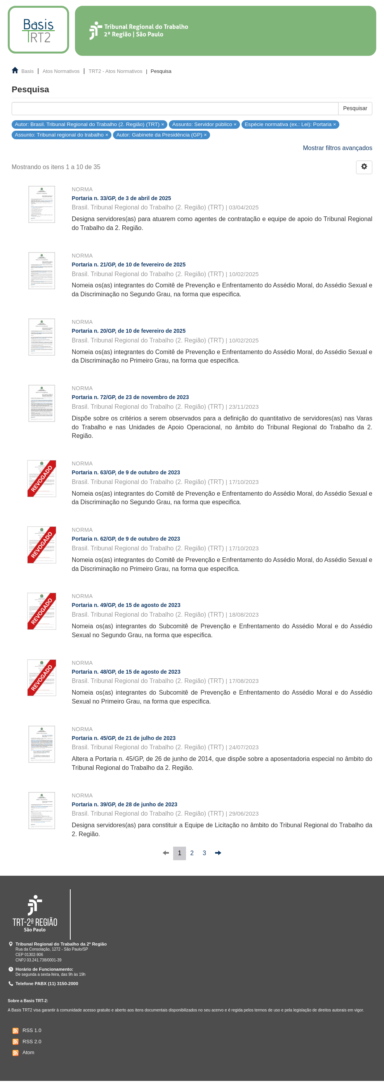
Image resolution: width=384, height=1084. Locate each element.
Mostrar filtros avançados (337, 148)
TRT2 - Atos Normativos (115, 71)
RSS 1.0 (25, 1030)
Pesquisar (355, 108)
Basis (27, 71)
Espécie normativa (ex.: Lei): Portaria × (290, 124)
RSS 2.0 (25, 1041)
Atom (22, 1052)
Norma (82, 189)
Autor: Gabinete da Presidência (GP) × (161, 135)
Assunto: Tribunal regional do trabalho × (61, 135)
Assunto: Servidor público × (204, 124)
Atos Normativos (61, 71)
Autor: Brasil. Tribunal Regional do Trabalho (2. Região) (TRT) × (89, 124)
